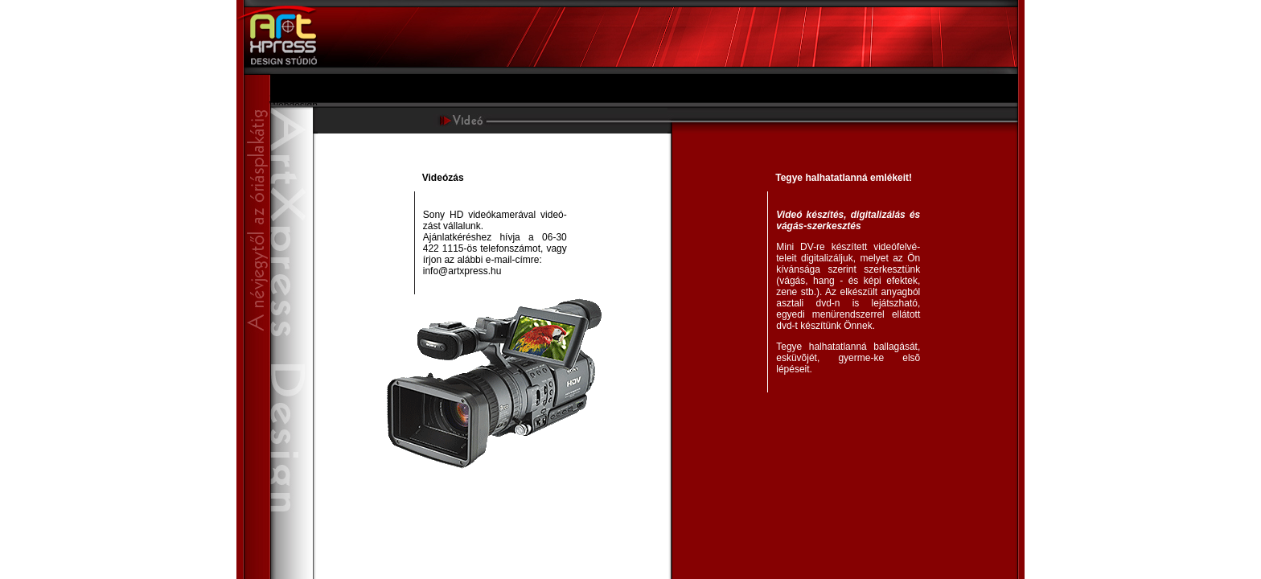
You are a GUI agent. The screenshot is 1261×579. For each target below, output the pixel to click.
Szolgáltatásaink (304, 94)
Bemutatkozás (300, 82)
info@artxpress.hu (462, 271)
